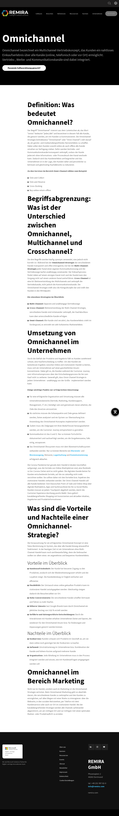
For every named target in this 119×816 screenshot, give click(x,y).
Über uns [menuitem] (63, 753)
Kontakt (110, 23)
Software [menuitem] (51, 14)
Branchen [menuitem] (62, 14)
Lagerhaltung (60, 461)
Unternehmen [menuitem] (110, 14)
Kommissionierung (79, 461)
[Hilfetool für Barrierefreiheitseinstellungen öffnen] (115, 412)
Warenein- (76, 457)
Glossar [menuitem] (62, 770)
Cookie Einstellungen (67, 787)
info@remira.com (96, 793)
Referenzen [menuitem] (74, 14)
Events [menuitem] (62, 766)
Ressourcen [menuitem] (86, 14)
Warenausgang (36, 461)
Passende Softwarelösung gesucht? (24, 74)
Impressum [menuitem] (63, 779)
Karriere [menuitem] (98, 14)
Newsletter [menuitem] (63, 774)
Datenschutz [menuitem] (64, 783)
